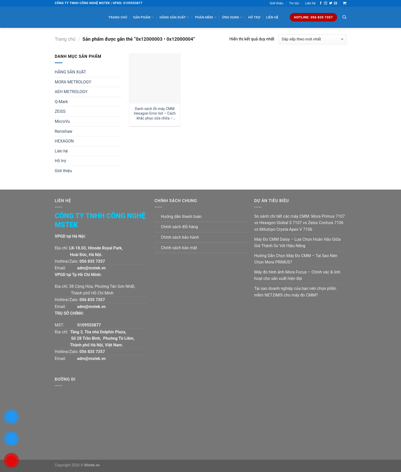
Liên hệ (310, 3)
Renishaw (63, 131)
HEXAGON (64, 141)
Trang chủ (117, 17)
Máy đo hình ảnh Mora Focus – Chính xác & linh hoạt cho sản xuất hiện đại (297, 275)
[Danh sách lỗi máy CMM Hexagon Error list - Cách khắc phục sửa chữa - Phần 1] (154, 78)
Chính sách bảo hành (180, 237)
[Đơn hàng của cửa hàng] (312, 39)
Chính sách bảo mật (179, 247)
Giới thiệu (276, 3)
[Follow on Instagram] (325, 3)
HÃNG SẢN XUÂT (70, 72)
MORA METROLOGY (73, 82)
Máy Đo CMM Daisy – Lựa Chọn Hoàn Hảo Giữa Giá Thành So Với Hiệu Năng (297, 242)
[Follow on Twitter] (330, 3)
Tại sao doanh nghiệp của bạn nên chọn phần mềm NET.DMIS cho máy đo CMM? (295, 292)
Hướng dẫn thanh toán (181, 216)
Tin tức (294, 3)
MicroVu (62, 121)
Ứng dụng (232, 17)
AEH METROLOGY (71, 91)
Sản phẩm (143, 17)
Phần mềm (205, 17)
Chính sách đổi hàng (179, 226)
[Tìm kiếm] (344, 17)
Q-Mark (61, 101)
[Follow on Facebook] (320, 3)
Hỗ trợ (254, 17)
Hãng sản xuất (174, 17)
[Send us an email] (335, 3)
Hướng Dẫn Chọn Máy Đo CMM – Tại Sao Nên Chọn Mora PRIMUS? (295, 259)
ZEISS (60, 111)
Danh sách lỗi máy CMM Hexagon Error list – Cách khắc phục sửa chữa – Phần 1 (154, 114)
